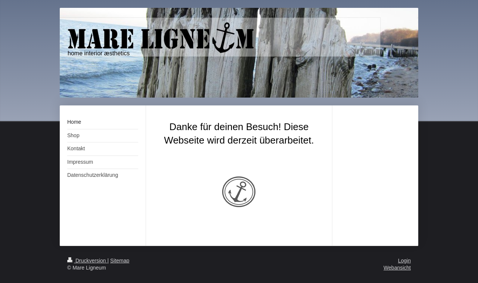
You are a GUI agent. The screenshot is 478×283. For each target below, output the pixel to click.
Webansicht (397, 268)
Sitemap (119, 261)
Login (404, 261)
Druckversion (87, 261)
